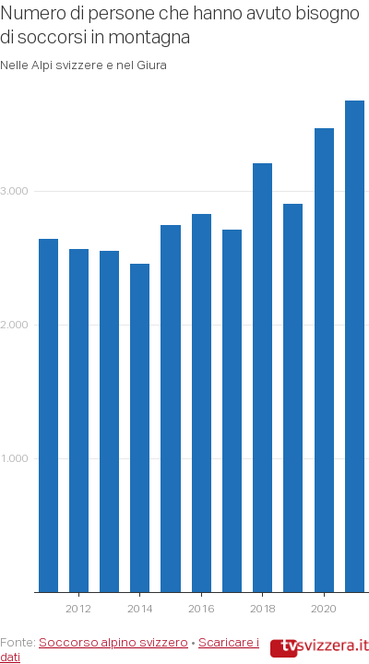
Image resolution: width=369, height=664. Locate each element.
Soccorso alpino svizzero (113, 641)
